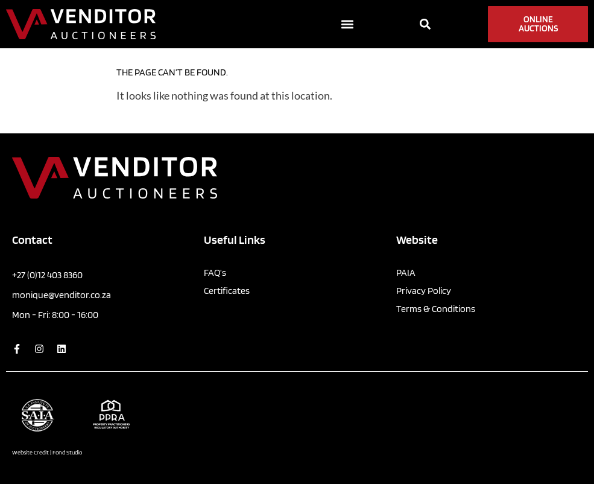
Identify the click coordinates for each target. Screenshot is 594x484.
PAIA (405, 272)
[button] (347, 24)
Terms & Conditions (435, 308)
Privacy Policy (423, 290)
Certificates (227, 290)
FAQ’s (215, 272)
